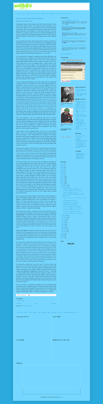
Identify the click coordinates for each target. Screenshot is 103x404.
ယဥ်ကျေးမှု (32, 13)
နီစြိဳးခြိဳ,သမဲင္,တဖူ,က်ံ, (66, 195)
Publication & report (46, 312)
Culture (29, 312)
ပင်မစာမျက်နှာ (19, 13)
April (64, 226)
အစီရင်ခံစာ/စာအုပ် (52, 13)
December (65, 185)
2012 (63, 180)
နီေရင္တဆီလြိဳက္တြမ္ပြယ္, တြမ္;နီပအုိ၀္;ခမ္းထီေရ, (81, 124)
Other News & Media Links (68, 312)
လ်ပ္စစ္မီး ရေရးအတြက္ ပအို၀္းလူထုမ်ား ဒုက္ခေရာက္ (70, 32)
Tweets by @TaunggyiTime (66, 53)
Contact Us (60, 312)
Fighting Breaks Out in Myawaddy (70, 204)
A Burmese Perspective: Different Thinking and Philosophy (29, 18)
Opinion (25, 312)
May (64, 224)
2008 (63, 235)
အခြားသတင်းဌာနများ (64, 13)
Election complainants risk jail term (70, 200)
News (21, 312)
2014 (63, 176)
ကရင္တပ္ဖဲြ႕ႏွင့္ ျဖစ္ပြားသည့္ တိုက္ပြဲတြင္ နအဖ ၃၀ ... (72, 188)
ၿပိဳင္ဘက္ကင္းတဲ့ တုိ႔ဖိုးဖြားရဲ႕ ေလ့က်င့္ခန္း (70, 192)
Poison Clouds (79, 137)
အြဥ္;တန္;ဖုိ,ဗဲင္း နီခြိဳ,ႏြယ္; (81, 106)
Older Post (53, 303)
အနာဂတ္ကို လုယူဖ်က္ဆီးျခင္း (80, 142)
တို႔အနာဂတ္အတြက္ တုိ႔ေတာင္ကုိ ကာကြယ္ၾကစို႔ (81, 144)
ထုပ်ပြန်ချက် (43, 13)
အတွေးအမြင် (27, 13)
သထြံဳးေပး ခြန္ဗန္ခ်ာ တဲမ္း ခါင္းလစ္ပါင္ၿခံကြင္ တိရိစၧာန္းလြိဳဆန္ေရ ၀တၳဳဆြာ (81, 94)
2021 (63, 167)
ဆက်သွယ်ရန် (58, 13)
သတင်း (23, 13)
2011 (63, 182)
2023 (63, 163)
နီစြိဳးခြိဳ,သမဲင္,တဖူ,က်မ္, (80, 119)
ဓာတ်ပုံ (47, 13)
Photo (39, 312)
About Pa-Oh (53, 312)
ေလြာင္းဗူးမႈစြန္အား (79, 113)
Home (36, 303)
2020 (63, 169)
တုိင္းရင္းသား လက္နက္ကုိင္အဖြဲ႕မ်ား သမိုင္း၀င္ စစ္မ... (72, 211)
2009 (63, 234)
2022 (63, 165)
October (65, 215)
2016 (63, 172)
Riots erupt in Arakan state (67, 26)
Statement (35, 312)
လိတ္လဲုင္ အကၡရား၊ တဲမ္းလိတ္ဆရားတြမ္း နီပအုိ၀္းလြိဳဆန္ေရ (81, 116)
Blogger (60, 397)
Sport (77, 312)
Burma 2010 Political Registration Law (80, 158)
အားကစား (70, 13)
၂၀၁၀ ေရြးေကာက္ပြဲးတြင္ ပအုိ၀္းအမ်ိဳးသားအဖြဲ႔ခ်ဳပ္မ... (72, 190)
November (65, 187)
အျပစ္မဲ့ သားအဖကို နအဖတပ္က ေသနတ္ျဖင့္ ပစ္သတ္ (71, 209)
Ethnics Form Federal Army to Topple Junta (72, 206)
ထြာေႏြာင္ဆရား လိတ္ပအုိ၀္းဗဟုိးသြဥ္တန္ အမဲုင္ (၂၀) (81, 102)
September (65, 217)
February (65, 230)
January (65, 231)
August (64, 219)
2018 (63, 171)
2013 (63, 178)
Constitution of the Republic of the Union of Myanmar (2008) (81, 154)
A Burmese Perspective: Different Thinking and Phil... (74, 194)
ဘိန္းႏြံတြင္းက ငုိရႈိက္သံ (81, 135)
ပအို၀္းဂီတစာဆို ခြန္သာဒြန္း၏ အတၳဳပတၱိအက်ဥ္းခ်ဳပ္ (70, 20)
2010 (63, 183)
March (64, 228)
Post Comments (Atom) (26, 305)
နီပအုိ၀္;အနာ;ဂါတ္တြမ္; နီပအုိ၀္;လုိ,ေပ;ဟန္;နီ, (80, 121)
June (64, 222)
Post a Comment (21, 300)
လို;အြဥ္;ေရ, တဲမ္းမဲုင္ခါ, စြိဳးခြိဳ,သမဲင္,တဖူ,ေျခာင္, (81, 105)
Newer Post (18, 303)
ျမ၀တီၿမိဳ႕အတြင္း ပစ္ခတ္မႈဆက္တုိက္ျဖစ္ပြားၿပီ (71, 202)
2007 (63, 237)
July (64, 220)
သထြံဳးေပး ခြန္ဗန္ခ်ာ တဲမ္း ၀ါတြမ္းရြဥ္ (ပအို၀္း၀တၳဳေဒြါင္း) (81, 90)
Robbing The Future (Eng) (81, 140)
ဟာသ (74, 13)
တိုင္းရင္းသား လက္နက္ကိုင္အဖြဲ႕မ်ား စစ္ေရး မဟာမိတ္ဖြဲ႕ (72, 207)
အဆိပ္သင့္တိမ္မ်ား (78, 138)
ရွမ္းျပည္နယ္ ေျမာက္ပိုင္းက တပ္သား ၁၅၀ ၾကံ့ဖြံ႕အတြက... (73, 213)
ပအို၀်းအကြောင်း (37, 13)
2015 (63, 174)
